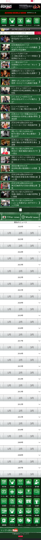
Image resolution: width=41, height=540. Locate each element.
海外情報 (37, 515)
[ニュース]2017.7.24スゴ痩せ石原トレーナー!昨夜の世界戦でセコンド (24, 55)
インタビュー (37, 496)
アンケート (12, 524)
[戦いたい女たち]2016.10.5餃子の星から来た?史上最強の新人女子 (23, 133)
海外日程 (4, 515)
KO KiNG (9, 33)
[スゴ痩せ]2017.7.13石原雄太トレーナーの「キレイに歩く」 (24, 64)
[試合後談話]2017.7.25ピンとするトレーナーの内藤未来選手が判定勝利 (24, 47)
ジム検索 (28, 505)
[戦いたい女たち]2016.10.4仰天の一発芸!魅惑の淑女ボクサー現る (24, 151)
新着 (3, 33)
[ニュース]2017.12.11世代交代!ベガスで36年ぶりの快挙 (24, 38)
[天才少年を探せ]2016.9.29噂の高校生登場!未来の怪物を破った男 (24, 176)
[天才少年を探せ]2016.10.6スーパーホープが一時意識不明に (24, 125)
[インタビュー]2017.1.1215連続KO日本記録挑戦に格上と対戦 (24, 90)
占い (37, 524)
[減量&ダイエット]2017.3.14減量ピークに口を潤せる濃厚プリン (24, 73)
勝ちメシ (20, 524)
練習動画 (20, 25)
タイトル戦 (20, 496)
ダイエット (16, 33)
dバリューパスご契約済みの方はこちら (10, 2)
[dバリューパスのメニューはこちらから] (34, 1)
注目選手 (37, 505)
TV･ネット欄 (4, 496)
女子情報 (24, 33)
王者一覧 (12, 496)
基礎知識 (4, 524)
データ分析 (37, 25)
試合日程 (4, 25)
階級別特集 (28, 496)
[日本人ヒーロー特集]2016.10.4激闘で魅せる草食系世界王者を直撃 (24, 142)
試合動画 (4, 505)
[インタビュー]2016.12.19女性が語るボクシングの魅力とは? (24, 99)
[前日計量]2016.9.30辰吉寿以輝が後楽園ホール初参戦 (24, 168)
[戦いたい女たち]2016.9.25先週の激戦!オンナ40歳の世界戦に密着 (24, 194)
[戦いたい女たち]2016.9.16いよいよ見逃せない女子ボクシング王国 (24, 202)
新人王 (20, 486)
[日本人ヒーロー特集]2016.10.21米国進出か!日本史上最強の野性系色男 (24, 116)
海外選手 (20, 515)
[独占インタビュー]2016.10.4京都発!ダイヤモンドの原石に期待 (24, 159)
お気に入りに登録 (20, 536)
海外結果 (12, 515)
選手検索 (37, 486)
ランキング (28, 25)
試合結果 (12, 25)
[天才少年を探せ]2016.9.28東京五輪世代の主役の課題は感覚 (24, 185)
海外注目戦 (28, 515)
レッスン (28, 524)
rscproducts (30, 33)
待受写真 (20, 505)
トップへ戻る (9, 530)
